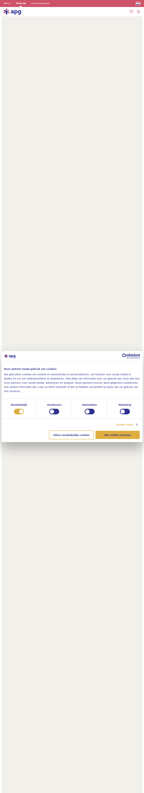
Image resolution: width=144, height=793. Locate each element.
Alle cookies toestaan (117, 434)
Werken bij (21, 3)
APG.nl (7, 3)
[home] (12, 11)
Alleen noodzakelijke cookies (71, 434)
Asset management (40, 3)
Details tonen (124, 424)
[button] (131, 12)
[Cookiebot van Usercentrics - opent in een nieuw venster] (124, 356)
